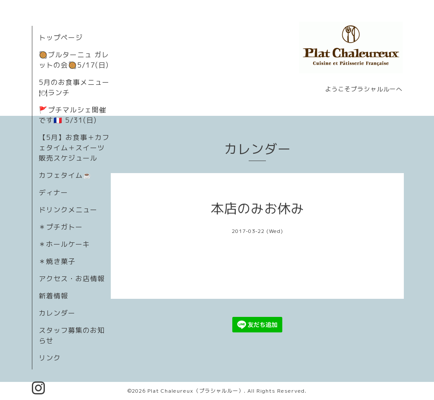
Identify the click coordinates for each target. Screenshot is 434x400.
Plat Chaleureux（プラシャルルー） (195, 390)
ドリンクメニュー (68, 209)
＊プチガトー (61, 227)
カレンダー (57, 313)
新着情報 (53, 296)
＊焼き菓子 (57, 261)
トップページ (61, 37)
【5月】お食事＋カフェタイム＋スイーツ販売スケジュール (74, 148)
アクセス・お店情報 (72, 278)
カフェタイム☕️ (65, 175)
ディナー (53, 192)
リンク (50, 358)
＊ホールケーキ (64, 244)
